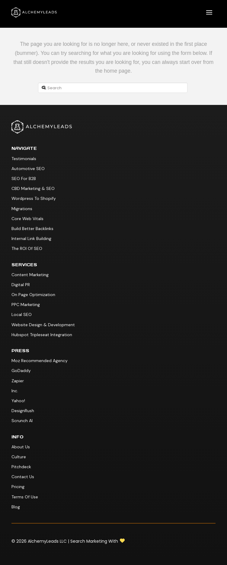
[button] (209, 12)
